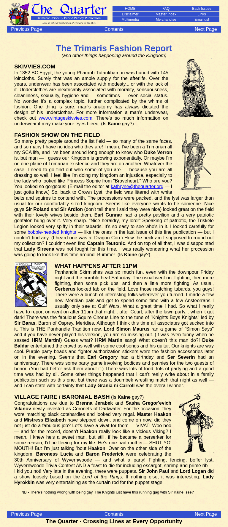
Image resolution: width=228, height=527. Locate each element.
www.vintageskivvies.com (65, 118)
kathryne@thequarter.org (137, 186)
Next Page (206, 29)
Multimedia (130, 19)
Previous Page (26, 29)
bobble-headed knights (52, 232)
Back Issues (201, 9)
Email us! (201, 19)
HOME (130, 9)
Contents (114, 29)
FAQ (166, 9)
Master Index (166, 14)
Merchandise (166, 19)
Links (202, 14)
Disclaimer (130, 14)
